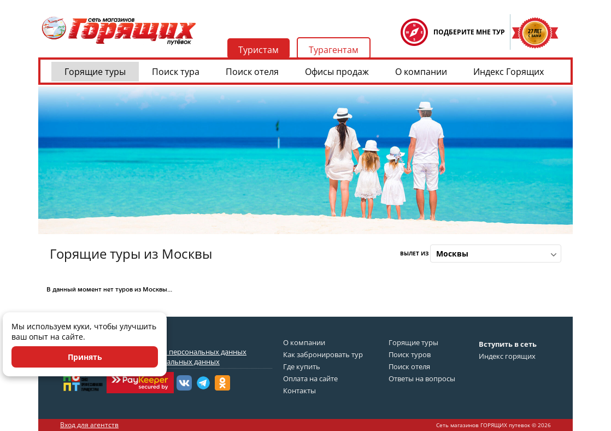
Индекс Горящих (508, 72)
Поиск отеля (252, 72)
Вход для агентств (89, 424)
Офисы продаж (337, 72)
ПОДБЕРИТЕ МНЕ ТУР (469, 32)
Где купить (301, 366)
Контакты (299, 390)
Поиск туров (410, 354)
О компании (421, 72)
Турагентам (334, 50)
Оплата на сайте (310, 378)
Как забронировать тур (323, 354)
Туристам (258, 50)
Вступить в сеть (508, 344)
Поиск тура (175, 72)
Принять (85, 357)
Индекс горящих (507, 356)
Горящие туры (95, 72)
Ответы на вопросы (422, 378)
